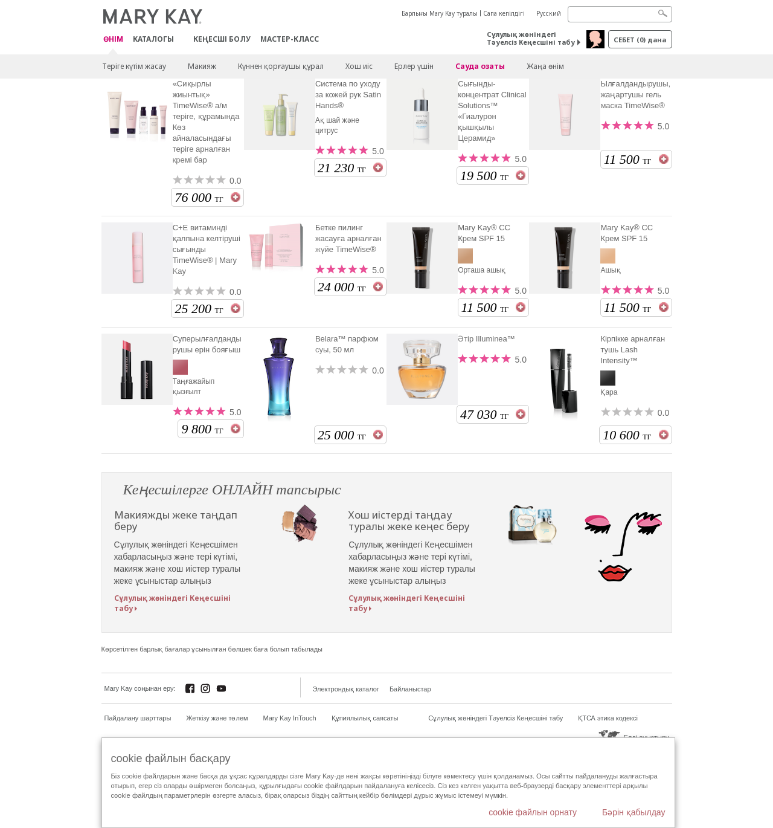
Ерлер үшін (414, 66)
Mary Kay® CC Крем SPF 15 (484, 233)
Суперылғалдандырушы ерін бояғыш (207, 344)
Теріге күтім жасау (134, 66)
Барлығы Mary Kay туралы (440, 13)
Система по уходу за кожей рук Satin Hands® (348, 94)
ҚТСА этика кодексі (608, 718)
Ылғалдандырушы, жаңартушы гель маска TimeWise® (635, 94)
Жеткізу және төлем (217, 718)
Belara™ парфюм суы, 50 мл (347, 344)
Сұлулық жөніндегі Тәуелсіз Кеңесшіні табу (531, 38)
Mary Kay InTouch (289, 718)
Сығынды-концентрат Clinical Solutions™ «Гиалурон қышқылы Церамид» (492, 111)
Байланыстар (410, 689)
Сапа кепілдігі (504, 13)
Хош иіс (359, 66)
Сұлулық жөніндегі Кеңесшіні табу (172, 603)
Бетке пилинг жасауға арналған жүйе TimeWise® (348, 238)
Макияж (202, 66)
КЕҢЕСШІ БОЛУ (222, 39)
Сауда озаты (480, 66)
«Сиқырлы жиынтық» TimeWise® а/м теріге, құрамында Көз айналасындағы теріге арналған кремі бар (206, 121)
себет (640, 39)
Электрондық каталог (346, 689)
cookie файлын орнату (533, 812)
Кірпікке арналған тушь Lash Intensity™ (632, 349)
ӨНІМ (113, 39)
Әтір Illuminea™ (486, 338)
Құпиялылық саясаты (365, 718)
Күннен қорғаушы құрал (281, 66)
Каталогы (153, 39)
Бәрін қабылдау (634, 812)
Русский (548, 13)
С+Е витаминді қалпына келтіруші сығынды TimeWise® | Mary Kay (206, 249)
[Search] (620, 14)
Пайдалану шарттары (138, 718)
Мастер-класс (289, 39)
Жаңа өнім (545, 66)
